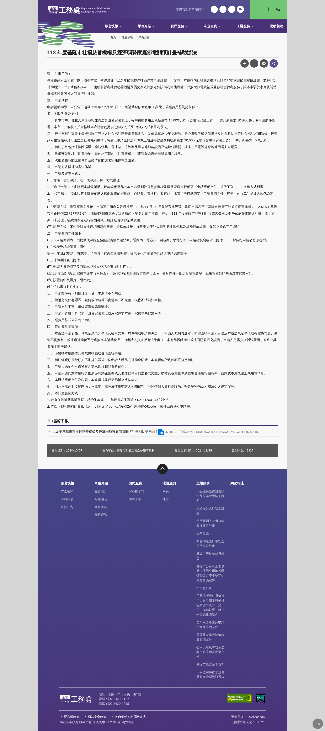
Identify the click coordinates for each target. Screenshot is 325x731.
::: (40, 3)
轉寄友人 (264, 63)
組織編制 (101, 499)
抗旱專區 (202, 533)
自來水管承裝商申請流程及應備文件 (210, 624)
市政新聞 (67, 491)
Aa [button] (277, 9)
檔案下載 (135, 499)
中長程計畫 (204, 588)
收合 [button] (162, 469)
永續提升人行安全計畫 (210, 510)
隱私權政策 (71, 717)
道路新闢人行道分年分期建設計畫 (210, 523)
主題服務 (243, 26)
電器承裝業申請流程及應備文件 (210, 637)
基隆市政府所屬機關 (190, 9)
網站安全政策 (97, 717)
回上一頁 (244, 63)
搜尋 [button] (259, 9)
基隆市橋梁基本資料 (210, 664)
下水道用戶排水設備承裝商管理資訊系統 (210, 674)
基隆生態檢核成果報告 (210, 556)
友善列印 (254, 63)
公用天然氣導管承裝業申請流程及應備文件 (210, 651)
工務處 (79, 10)
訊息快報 (111, 26)
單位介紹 (144, 26)
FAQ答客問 (136, 491)
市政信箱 (231, 9)
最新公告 (144, 37)
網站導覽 (223, 9)
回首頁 (214, 9)
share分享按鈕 (274, 63)
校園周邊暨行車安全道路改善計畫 (210, 543)
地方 (165, 499)
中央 (165, 491)
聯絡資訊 (101, 514)
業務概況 (101, 507)
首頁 (113, 37)
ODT (161, 432)
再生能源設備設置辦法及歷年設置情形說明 (210, 495)
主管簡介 (101, 491)
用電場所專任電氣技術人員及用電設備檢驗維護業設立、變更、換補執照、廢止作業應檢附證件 (210, 605)
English (240, 9)
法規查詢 (210, 26)
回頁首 (318, 724)
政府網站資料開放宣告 (130, 717)
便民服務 (177, 26)
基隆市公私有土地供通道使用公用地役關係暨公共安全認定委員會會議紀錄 (210, 573)
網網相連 (276, 26)
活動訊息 (67, 499)
